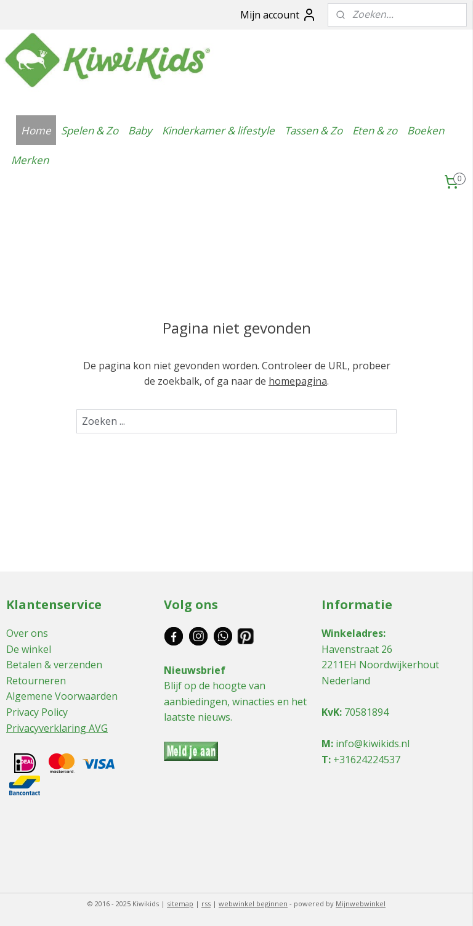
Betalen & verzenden (54, 664)
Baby (140, 130)
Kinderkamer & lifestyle (218, 130)
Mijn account (278, 14)
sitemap (180, 903)
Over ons (27, 633)
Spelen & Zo (89, 130)
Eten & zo (374, 130)
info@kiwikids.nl (373, 743)
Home (36, 130)
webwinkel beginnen (253, 903)
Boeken (425, 130)
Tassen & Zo (313, 130)
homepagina (298, 381)
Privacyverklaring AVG (57, 728)
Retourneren (36, 680)
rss (206, 903)
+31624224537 (366, 759)
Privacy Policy (37, 712)
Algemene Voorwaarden (62, 696)
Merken (30, 160)
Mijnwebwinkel (361, 903)
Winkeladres (352, 633)
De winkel (28, 649)
